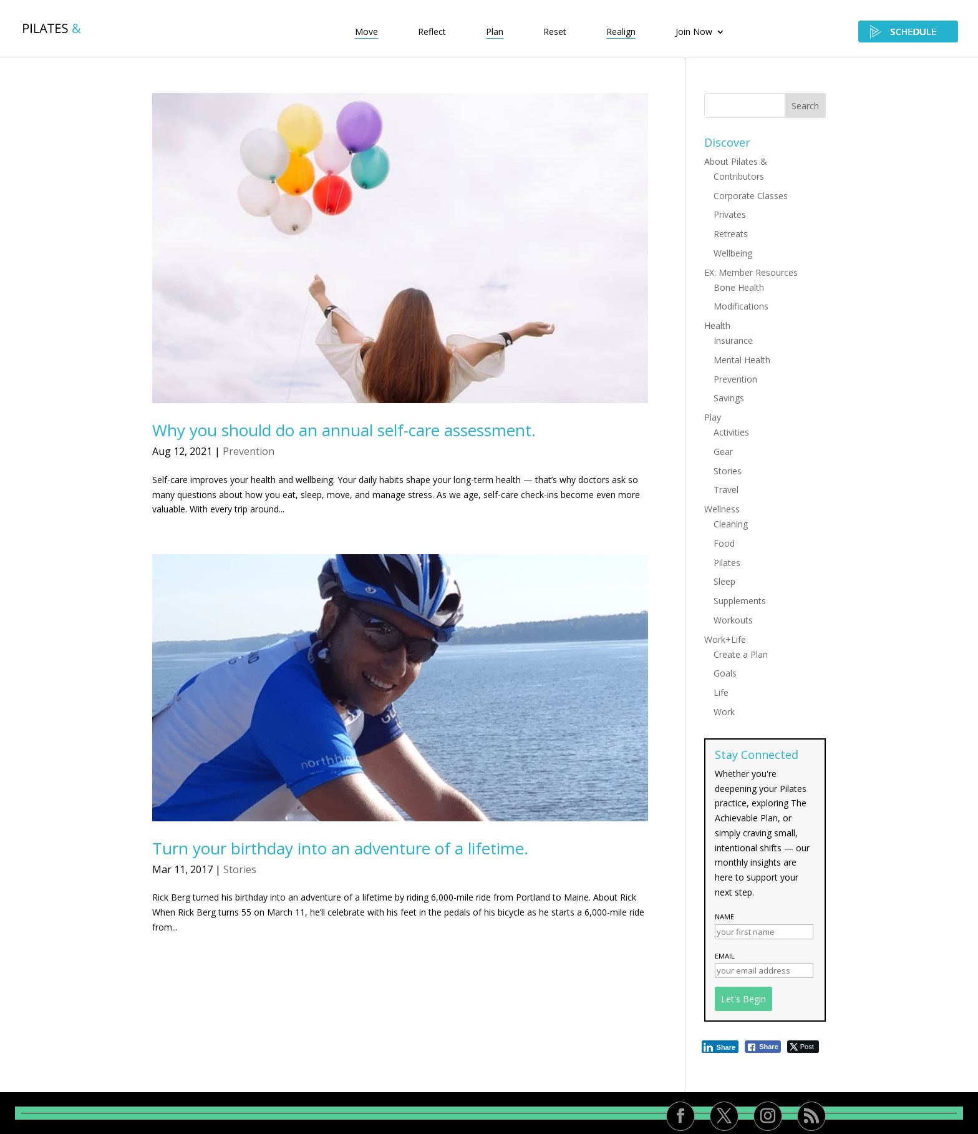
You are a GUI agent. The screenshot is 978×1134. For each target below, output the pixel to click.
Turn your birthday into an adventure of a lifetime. (340, 848)
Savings (729, 398)
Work (724, 712)
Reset (554, 32)
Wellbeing (733, 253)
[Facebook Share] (763, 1046)
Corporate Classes (751, 196)
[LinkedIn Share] (720, 1046)
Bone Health (739, 287)
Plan (494, 32)
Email (725, 955)
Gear (723, 451)
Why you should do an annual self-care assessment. (344, 430)
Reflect (432, 32)
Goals (725, 673)
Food (724, 543)
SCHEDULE (908, 31)
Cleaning (731, 524)
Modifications (741, 306)
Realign (621, 32)
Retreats (731, 234)
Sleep (724, 581)
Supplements (740, 601)
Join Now (693, 32)
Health (717, 325)
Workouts (733, 620)
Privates (730, 214)
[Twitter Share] (803, 1046)
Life (721, 692)
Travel (726, 490)
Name (724, 916)
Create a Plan (741, 654)
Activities (731, 432)
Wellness (722, 509)
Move (366, 32)
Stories (239, 869)
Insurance (733, 340)
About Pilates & (735, 161)
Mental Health (742, 360)
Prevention (248, 451)
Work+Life (725, 639)
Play (712, 417)
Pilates (727, 563)
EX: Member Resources (751, 272)
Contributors (739, 176)
